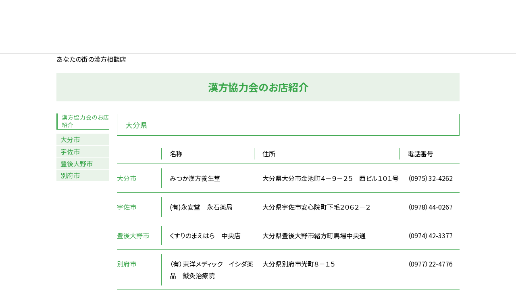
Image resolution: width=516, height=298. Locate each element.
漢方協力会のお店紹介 (85, 121)
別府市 (70, 175)
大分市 (70, 139)
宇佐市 (70, 151)
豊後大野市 (76, 163)
